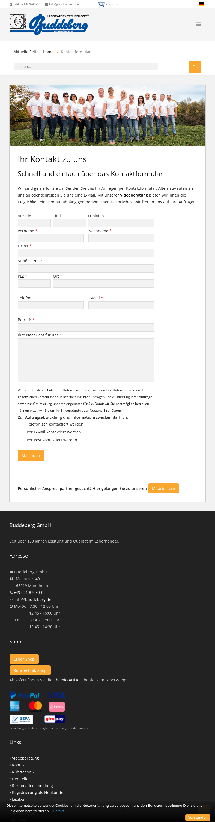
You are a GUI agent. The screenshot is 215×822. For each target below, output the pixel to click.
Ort (57, 276)
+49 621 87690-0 (24, 4)
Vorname (27, 230)
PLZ (22, 276)
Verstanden (198, 817)
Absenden (31, 455)
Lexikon (19, 799)
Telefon (25, 297)
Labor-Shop (24, 659)
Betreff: (26, 319)
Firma (24, 245)
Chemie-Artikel (66, 679)
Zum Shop (113, 4)
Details (58, 811)
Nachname (100, 230)
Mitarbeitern (163, 488)
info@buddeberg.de (62, 4)
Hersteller (21, 778)
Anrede (25, 215)
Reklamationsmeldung (32, 785)
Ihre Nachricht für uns (40, 335)
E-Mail (95, 297)
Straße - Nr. (30, 260)
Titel (57, 215)
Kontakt (19, 764)
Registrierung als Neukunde (37, 792)
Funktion (96, 215)
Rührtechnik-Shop (30, 670)
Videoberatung (134, 195)
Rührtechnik (23, 772)
